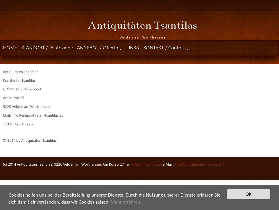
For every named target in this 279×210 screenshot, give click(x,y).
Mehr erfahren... (127, 202)
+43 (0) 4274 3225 (147, 164)
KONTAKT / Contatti (164, 48)
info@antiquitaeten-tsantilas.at (37, 115)
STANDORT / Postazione (47, 48)
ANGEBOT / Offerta (97, 48)
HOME (10, 48)
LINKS (132, 48)
